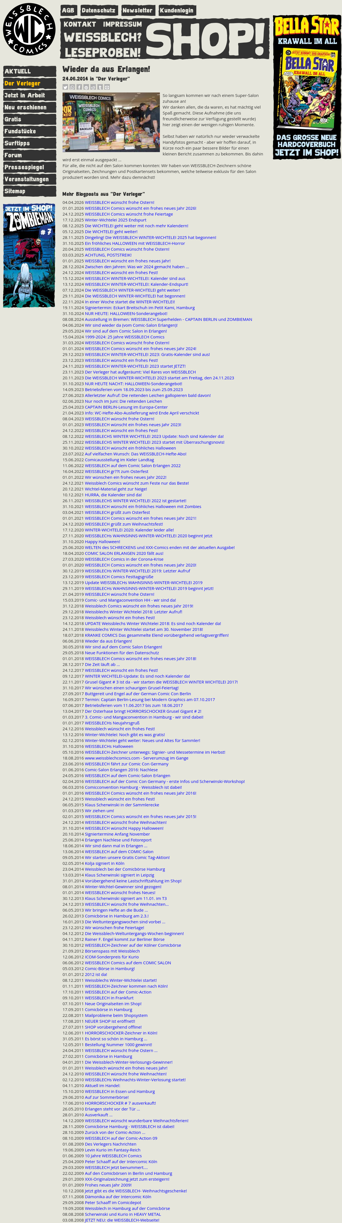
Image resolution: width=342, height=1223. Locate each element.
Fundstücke (20, 131)
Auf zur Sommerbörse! (106, 1097)
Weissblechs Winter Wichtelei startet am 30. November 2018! (144, 629)
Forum (13, 155)
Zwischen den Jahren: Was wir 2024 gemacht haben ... (137, 266)
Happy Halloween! (102, 541)
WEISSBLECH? (103, 36)
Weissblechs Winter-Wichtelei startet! (121, 980)
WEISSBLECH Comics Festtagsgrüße (119, 576)
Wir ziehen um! (99, 810)
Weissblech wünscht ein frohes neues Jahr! (126, 1068)
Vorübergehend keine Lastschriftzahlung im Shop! (133, 880)
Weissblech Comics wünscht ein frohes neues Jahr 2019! (139, 606)
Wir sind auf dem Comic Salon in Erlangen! (126, 331)
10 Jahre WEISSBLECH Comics (113, 1155)
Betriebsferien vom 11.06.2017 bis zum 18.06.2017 (134, 705)
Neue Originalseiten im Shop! (113, 1003)
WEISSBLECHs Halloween (109, 746)
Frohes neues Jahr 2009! (108, 1185)
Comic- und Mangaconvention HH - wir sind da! (130, 600)
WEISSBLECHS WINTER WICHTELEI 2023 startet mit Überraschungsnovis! (154, 442)
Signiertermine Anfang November (117, 834)
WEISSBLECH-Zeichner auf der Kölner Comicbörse (133, 945)
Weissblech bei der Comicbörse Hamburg (125, 869)
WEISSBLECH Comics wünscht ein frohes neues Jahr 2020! (140, 565)
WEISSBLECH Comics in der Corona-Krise (124, 559)
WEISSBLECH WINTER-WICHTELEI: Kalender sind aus (135, 278)
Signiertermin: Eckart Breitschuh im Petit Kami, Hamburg (140, 307)
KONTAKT (80, 23)
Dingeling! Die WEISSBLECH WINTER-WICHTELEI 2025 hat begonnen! (150, 237)
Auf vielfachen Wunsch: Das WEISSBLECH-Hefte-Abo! (135, 454)
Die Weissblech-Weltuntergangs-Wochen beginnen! (134, 933)
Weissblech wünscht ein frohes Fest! (120, 617)
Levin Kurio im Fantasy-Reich (112, 1150)
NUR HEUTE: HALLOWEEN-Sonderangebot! (126, 313)
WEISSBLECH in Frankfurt (109, 997)
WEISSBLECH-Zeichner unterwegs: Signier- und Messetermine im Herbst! (155, 752)
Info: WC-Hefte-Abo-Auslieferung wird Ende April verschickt (142, 413)
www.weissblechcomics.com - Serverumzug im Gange (136, 758)
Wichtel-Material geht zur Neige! (116, 489)
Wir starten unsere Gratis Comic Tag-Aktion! (127, 857)
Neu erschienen (26, 107)
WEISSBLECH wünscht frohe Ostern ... (121, 1050)
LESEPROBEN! (103, 51)
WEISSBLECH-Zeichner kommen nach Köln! (126, 986)
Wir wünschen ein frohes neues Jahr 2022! (125, 477)
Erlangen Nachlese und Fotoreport (118, 840)
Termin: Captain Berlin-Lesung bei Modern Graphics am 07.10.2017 (150, 699)
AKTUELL (18, 71)
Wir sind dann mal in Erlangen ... (116, 845)
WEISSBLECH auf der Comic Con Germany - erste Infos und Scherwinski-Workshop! (165, 781)
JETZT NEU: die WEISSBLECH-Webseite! (122, 1220)
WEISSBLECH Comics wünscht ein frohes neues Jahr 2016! (140, 793)
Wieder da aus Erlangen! (108, 641)
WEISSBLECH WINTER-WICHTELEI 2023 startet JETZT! (135, 366)
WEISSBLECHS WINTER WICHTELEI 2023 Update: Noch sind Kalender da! (154, 436)
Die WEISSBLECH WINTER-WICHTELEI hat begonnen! (135, 296)
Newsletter (138, 10)
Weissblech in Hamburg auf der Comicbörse (127, 1208)
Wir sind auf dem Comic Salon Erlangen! (123, 647)
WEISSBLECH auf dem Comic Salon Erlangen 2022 (132, 465)
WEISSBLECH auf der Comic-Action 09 (121, 1138)
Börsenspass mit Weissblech (112, 951)
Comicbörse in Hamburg (108, 1009)
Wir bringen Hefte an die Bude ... (116, 910)
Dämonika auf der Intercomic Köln (118, 1196)
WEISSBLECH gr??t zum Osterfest (116, 471)
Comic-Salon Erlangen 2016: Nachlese (121, 769)
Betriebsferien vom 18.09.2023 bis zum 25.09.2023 (134, 389)
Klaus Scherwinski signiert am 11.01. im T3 (126, 898)
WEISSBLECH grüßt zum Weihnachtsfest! (124, 524)
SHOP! (206, 38)
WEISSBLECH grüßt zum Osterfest (117, 512)
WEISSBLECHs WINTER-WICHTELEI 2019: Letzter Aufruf (137, 570)
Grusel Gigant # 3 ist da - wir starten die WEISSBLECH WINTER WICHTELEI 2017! (161, 682)
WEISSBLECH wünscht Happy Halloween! (124, 828)
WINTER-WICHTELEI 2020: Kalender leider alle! (129, 530)
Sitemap (15, 191)
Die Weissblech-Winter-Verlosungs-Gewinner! (128, 1062)
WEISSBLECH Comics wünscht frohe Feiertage (129, 214)
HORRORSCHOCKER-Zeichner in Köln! (121, 1033)
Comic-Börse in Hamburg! (110, 968)
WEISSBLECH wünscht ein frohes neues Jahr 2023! (133, 424)
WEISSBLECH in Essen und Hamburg (120, 1091)
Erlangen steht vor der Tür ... (112, 1109)
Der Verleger (23, 83)
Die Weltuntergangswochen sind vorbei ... (125, 921)
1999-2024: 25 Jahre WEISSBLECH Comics (124, 337)
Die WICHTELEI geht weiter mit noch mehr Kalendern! (136, 225)
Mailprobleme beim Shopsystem (116, 1015)
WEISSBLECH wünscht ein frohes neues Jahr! (127, 260)
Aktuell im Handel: (102, 1085)
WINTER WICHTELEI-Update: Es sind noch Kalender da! (137, 676)
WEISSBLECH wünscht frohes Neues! (120, 892)
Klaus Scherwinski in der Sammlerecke (122, 804)
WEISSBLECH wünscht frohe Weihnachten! (126, 822)
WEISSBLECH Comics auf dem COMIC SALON (128, 962)
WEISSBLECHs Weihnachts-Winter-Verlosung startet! (135, 1079)
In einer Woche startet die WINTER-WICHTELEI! (130, 301)
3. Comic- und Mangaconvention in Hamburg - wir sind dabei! (144, 717)
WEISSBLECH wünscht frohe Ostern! (119, 202)
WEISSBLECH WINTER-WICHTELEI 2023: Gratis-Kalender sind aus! (147, 354)
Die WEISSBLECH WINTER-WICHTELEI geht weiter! (132, 290)
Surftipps (17, 143)
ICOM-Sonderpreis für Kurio (112, 957)
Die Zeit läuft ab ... (102, 664)
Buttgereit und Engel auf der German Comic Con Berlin (138, 693)
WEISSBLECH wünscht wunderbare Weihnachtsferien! (136, 1120)
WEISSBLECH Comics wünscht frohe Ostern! (127, 249)
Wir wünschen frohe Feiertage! (114, 927)
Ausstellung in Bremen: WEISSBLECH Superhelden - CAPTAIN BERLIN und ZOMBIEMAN (168, 319)
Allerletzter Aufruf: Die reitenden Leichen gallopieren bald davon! (148, 395)
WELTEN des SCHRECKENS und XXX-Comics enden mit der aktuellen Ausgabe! (160, 547)
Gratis (13, 119)
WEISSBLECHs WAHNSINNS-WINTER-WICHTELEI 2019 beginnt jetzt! (149, 588)
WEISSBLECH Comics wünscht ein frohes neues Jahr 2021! (140, 518)
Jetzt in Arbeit (25, 95)
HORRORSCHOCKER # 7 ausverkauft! (120, 1103)
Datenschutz (98, 10)
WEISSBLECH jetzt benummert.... (116, 1167)
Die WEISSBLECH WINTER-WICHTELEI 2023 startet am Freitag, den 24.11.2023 (159, 377)
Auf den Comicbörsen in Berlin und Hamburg (128, 1173)
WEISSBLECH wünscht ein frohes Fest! (121, 272)
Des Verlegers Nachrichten (110, 1144)
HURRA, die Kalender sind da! (113, 494)
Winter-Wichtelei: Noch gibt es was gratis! (125, 734)
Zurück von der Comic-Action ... (115, 1132)
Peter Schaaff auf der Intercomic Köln (121, 1161)
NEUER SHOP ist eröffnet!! (110, 1021)
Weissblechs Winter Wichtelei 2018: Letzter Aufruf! (133, 611)
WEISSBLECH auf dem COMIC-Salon (119, 851)
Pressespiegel (24, 167)
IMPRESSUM (122, 23)
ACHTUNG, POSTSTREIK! (108, 255)
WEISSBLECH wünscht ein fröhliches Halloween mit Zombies (143, 506)
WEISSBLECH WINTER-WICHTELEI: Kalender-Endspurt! (136, 284)
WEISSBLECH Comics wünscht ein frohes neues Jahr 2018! (140, 658)
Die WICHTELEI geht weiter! (111, 231)
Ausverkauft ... (98, 1114)
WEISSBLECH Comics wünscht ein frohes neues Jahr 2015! (140, 816)
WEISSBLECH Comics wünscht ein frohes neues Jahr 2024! (140, 348)
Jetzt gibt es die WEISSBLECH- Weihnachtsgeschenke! (136, 1190)
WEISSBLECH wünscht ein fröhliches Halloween (130, 448)
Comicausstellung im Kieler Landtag (119, 459)
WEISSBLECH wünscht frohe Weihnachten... (127, 904)
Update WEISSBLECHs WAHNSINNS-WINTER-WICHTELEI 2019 (143, 582)
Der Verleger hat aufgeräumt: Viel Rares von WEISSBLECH (140, 372)
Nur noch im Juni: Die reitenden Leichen (123, 401)
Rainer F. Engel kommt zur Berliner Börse (124, 939)
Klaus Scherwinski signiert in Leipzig (119, 875)
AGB (68, 10)
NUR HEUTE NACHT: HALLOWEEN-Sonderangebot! (133, 383)
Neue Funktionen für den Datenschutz (122, 652)
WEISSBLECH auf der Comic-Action (118, 992)
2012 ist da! (96, 974)
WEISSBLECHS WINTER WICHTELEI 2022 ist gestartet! (135, 500)
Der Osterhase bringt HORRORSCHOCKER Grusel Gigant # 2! (143, 711)
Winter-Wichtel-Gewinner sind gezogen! (123, 886)
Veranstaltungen (27, 179)
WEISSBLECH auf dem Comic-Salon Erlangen (127, 775)
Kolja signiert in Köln (104, 863)
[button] (65, 88)
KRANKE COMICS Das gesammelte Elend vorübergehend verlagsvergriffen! (157, 635)
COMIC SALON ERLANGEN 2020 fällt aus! (124, 553)
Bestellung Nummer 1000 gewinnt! (118, 1044)
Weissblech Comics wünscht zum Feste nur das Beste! (137, 483)
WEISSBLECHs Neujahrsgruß (112, 723)
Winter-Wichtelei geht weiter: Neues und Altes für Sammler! (142, 740)
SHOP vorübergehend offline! (113, 1027)
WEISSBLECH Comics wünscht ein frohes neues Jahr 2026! (140, 208)
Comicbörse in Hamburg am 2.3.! (116, 916)
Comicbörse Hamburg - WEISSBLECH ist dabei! (129, 1126)
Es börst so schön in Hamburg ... (116, 1038)
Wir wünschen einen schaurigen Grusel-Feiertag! (132, 687)
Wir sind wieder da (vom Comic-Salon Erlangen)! (131, 325)
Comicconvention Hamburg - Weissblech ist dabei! (133, 787)
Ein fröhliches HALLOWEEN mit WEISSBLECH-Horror (135, 243)
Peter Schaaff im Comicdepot (113, 1202)
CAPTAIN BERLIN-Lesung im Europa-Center (126, 407)
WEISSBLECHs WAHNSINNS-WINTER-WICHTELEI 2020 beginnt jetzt (148, 535)
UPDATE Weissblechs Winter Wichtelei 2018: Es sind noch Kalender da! (153, 623)
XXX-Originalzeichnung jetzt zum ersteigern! (127, 1179)
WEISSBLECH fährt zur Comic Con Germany (126, 763)
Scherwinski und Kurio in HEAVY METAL (123, 1214)
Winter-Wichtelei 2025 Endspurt (115, 220)
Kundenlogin (177, 10)
